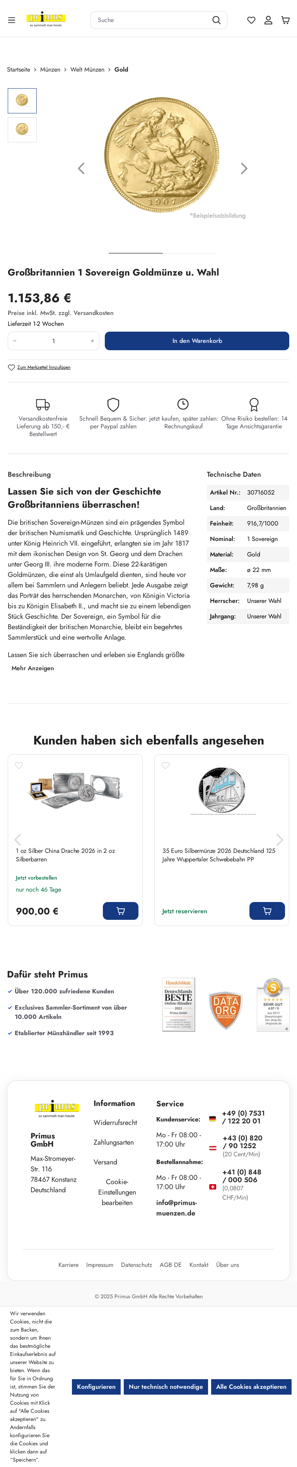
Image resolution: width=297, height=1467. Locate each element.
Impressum (99, 1264)
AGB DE (171, 1264)
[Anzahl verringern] (14, 341)
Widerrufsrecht (115, 1123)
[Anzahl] (53, 341)
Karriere (68, 1264)
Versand (105, 1162)
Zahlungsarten (114, 1142)
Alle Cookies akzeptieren (251, 1386)
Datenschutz (136, 1264)
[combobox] (149, 20)
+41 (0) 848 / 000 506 (241, 1176)
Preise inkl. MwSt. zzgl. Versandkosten (61, 312)
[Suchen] (217, 20)
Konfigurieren (96, 1386)
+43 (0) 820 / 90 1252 (243, 1142)
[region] (148, 170)
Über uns (227, 1264)
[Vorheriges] (81, 170)
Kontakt (198, 1264)
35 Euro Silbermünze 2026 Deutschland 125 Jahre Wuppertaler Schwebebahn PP (218, 855)
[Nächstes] (244, 170)
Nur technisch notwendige (166, 1386)
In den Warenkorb (197, 340)
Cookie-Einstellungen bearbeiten (117, 1192)
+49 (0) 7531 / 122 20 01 (243, 1117)
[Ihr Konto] (268, 20)
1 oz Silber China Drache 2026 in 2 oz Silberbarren (65, 855)
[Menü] (12, 20)
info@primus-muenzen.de (176, 1208)
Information (114, 1103)
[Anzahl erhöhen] (92, 341)
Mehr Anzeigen (33, 668)
